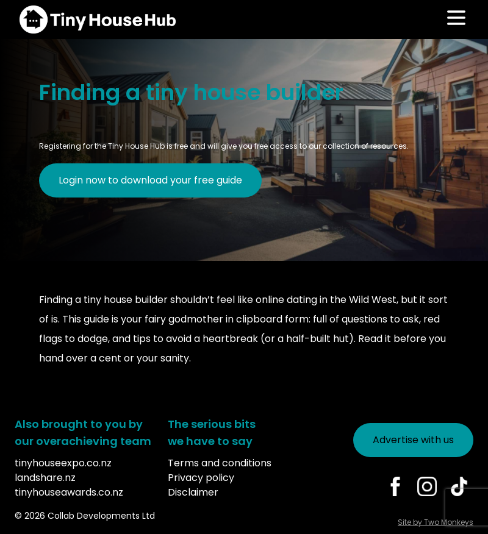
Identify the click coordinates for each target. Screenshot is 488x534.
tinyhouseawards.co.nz (69, 492)
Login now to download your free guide (150, 180)
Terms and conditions (219, 463)
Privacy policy (201, 478)
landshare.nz (45, 478)
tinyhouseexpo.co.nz (63, 463)
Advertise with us (413, 440)
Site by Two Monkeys (435, 522)
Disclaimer (193, 492)
